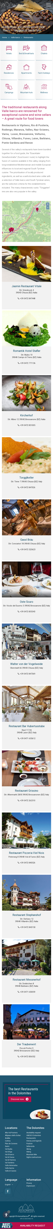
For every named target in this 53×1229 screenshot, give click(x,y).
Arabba (7, 1138)
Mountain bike (31, 1154)
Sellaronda (30, 1146)
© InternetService (22, 1216)
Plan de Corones (11, 1144)
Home (4, 37)
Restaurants (28, 37)
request (22, 1225)
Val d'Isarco (9, 1154)
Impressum (30, 1186)
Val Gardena (9, 1163)
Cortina (7, 1141)
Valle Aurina (9, 1168)
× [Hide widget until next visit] (8, 1212)
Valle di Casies (10, 1171)
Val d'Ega (8, 1152)
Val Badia (8, 1149)
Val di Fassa (9, 1157)
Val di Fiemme (10, 1160)
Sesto (7, 1146)
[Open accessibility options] (6, 1214)
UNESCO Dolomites (33, 1135)
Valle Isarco (15, 37)
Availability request (33, 1133)
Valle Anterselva (11, 1165)
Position (29, 1144)
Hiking (28, 1152)
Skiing (28, 1149)
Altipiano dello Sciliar (13, 1135)
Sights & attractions (33, 1157)
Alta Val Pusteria (11, 1133)
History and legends (33, 1141)
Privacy (29, 1183)
